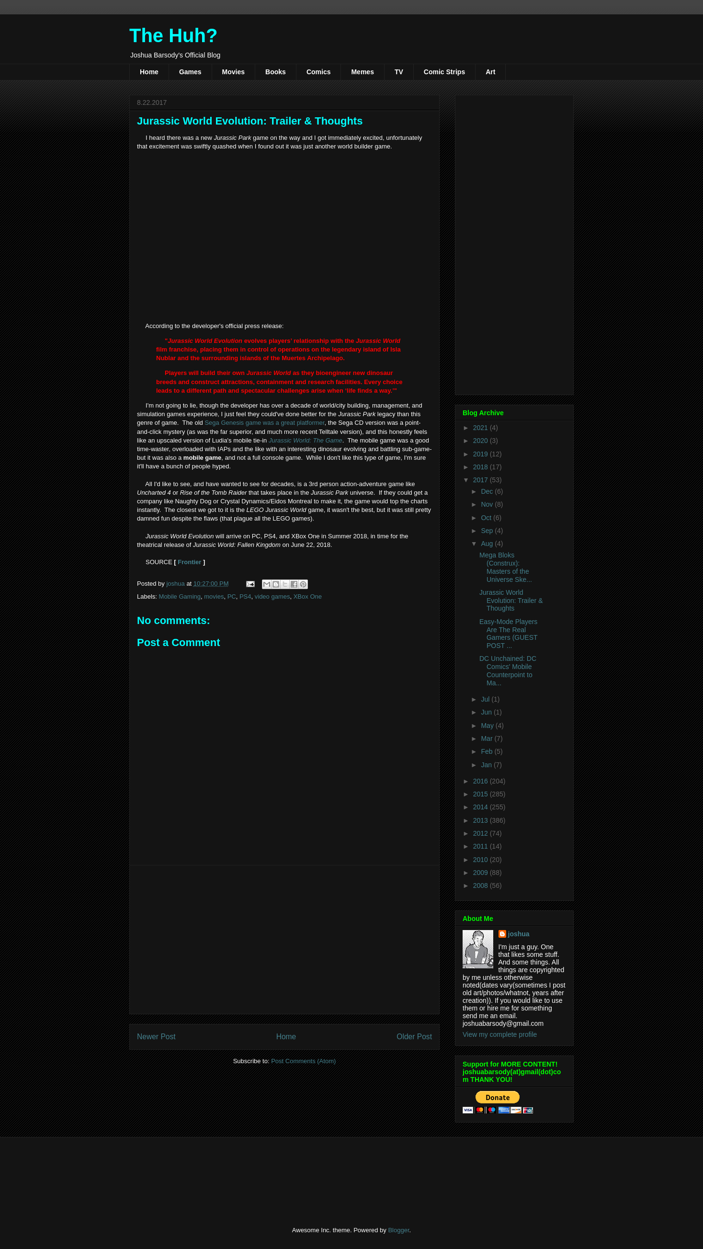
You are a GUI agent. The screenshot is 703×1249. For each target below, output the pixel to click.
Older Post (414, 1037)
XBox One (308, 596)
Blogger (398, 1230)
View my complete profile (500, 1034)
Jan (487, 765)
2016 (481, 781)
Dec (488, 491)
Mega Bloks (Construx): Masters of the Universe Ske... (505, 567)
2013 (481, 820)
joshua (519, 934)
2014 (481, 807)
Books (275, 72)
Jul (486, 699)
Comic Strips (444, 72)
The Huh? (173, 35)
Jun (487, 712)
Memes (362, 72)
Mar (487, 738)
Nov (488, 504)
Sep (488, 530)
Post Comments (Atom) (303, 1061)
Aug (488, 543)
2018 (481, 467)
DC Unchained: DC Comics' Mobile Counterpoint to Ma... (507, 670)
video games (272, 596)
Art (490, 72)
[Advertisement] (284, 940)
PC (231, 596)
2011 (481, 846)
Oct (487, 518)
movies (214, 596)
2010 (481, 859)
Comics (318, 72)
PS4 (245, 596)
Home (149, 72)
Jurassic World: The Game (305, 440)
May (488, 725)
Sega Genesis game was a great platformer (264, 422)
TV (399, 72)
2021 (481, 427)
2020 (481, 440)
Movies (233, 72)
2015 (481, 794)
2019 (481, 454)
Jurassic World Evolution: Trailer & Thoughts (511, 601)
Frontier (189, 562)
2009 (481, 872)
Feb (487, 751)
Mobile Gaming (180, 596)
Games (190, 72)
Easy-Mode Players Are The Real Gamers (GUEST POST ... (508, 633)
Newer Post (156, 1037)
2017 (481, 480)
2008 (481, 885)
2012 (481, 833)
